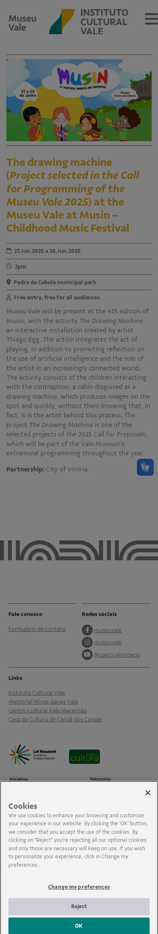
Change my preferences (79, 890)
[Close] (148, 796)
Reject (79, 910)
